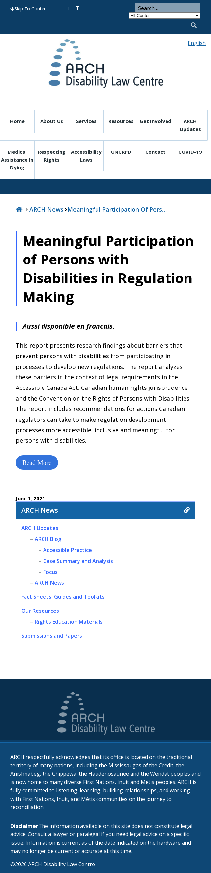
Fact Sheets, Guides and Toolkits (63, 596)
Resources (120, 121)
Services (86, 121)
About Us (51, 121)
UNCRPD (121, 152)
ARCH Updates (190, 125)
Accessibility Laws (86, 156)
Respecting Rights (51, 156)
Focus (50, 572)
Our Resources (40, 610)
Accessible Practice (67, 550)
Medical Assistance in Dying (17, 160)
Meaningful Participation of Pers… (117, 209)
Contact (155, 152)
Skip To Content (29, 9)
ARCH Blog (48, 539)
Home (17, 121)
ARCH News (46, 209)
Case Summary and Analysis (78, 560)
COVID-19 (190, 152)
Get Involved (155, 121)
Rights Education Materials (69, 621)
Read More (36, 462)
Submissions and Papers (51, 635)
